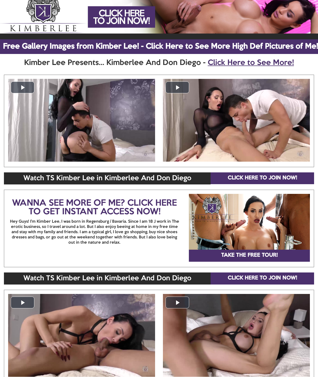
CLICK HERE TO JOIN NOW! (262, 178)
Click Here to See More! (251, 62)
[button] (22, 87)
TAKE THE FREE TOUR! (249, 255)
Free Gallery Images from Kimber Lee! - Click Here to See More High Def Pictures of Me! (160, 46)
